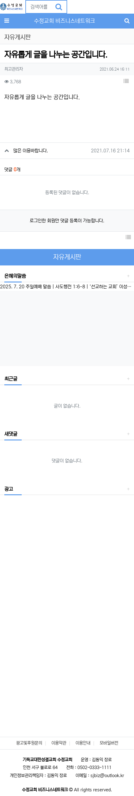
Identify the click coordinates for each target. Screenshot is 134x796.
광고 (8, 489)
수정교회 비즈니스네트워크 (64, 21)
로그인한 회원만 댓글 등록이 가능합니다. (67, 220)
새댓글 (10, 434)
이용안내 (83, 743)
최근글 (10, 379)
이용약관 (58, 743)
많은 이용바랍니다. (30, 150)
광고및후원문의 (29, 743)
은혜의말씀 (15, 276)
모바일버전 (109, 743)
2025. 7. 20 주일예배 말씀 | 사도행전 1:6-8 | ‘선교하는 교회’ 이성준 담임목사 (67, 286)
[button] (72, 6)
